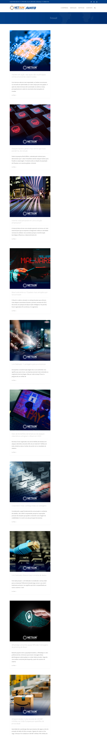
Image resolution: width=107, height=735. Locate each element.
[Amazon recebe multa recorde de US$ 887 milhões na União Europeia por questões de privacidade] (30, 695)
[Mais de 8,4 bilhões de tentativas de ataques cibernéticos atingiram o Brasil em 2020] (30, 410)
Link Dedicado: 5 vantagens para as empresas (29, 364)
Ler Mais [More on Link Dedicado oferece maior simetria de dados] (13, 591)
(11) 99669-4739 (45, 1)
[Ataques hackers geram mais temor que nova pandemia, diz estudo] (30, 124)
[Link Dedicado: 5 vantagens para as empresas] (30, 340)
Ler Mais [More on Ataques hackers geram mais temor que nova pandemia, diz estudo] (13, 167)
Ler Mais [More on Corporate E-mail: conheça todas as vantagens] (13, 521)
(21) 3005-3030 (32, 1)
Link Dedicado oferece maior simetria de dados (29, 575)
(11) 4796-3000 (23, 1)
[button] (94, 8)
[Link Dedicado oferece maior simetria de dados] (30, 551)
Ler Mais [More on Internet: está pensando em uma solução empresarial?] (13, 239)
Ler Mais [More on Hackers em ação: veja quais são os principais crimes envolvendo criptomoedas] (13, 95)
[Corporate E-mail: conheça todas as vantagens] (30, 482)
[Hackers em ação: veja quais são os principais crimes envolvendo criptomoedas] (30, 50)
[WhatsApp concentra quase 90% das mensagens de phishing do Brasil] (30, 621)
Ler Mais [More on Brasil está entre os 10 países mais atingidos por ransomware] (13, 310)
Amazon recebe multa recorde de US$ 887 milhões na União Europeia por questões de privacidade (28, 721)
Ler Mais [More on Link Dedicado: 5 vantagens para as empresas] (13, 380)
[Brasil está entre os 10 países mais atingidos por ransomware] (30, 268)
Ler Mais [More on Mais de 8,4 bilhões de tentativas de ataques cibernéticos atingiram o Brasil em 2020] (13, 452)
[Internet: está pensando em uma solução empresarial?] (30, 196)
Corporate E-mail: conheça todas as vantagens (29, 506)
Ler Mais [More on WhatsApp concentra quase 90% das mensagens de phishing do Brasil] (13, 665)
